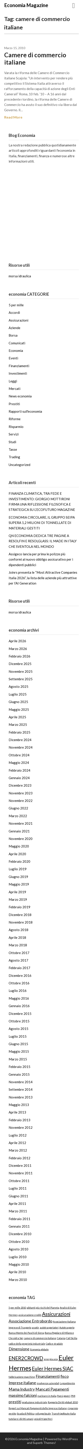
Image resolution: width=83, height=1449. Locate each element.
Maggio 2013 (19, 1105)
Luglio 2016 (18, 991)
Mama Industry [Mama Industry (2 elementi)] (22, 1389)
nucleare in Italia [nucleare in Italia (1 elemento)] (46, 1395)
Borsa (13, 335)
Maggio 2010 (19, 1264)
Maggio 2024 (19, 763)
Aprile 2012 (17, 1143)
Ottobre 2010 (19, 1242)
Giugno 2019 (18, 877)
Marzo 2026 (18, 649)
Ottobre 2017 (19, 953)
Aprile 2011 (17, 1204)
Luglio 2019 (18, 869)
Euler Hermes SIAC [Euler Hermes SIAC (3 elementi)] (52, 1369)
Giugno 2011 (18, 1196)
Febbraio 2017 (19, 968)
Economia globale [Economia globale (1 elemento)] (39, 1349)
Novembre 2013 (21, 1097)
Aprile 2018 (17, 937)
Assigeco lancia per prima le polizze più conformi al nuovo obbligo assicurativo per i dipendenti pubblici (41, 559)
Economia (16, 351)
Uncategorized (19, 465)
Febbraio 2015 (19, 1067)
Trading (14, 457)
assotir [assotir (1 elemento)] (35, 1327)
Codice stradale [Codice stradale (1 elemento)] (54, 1343)
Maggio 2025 (19, 709)
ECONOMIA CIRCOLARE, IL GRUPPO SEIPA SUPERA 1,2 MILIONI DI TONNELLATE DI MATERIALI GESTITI (42, 522)
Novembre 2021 (21, 823)
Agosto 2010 (18, 1249)
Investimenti (18, 373)
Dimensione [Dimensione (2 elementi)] (19, 1349)
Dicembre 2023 (20, 785)
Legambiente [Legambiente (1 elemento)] (67, 1383)
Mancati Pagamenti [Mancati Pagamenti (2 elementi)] (52, 1389)
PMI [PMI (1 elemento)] (73, 1395)
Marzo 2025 (18, 724)
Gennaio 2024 (19, 778)
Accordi (14, 312)
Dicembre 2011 (20, 1165)
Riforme (15, 419)
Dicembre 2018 (20, 915)
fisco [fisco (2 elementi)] (64, 1376)
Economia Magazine (26, 5)
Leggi (13, 381)
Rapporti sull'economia (25, 411)
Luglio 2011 (18, 1188)
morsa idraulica (20, 276)
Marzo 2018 (18, 945)
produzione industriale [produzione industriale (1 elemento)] (34, 1402)
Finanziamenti (19, 366)
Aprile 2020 (17, 854)
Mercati (14, 389)
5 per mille (16, 305)
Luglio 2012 (18, 1135)
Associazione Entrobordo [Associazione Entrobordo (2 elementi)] (30, 1321)
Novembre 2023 (21, 793)
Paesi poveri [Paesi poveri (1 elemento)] (63, 1395)
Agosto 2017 (18, 960)
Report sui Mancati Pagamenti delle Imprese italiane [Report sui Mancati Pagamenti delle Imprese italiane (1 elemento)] (38, 1408)
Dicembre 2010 (20, 1234)
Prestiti (14, 404)
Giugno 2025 (18, 702)
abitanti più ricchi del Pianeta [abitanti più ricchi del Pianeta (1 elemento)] (43, 1307)
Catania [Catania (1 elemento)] (61, 1338)
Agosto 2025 (18, 686)
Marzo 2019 (18, 899)
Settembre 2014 (21, 1089)
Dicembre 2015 (20, 1014)
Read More (13, 117)
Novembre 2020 (21, 839)
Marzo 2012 (18, 1150)
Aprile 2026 (17, 641)
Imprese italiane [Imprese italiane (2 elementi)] (22, 1382)
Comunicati (17, 343)
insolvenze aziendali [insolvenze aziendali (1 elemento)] (48, 1383)
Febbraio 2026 (19, 656)
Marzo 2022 (18, 816)
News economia (20, 396)
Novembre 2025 (21, 671)
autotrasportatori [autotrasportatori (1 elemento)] (49, 1327)
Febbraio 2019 (19, 907)
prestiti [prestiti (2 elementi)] (15, 1401)
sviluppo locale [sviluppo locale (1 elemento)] (43, 1413)
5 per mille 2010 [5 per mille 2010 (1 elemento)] (17, 1307)
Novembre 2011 (21, 1173)
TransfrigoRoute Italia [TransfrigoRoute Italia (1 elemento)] (64, 1413)
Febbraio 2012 (19, 1158)
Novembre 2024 (21, 747)
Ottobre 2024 (19, 755)
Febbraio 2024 (19, 770)
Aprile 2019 (17, 892)
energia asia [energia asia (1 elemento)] (51, 1359)
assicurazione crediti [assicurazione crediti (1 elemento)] (29, 1314)
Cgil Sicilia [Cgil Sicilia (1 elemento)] (71, 1338)
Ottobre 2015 (19, 1021)
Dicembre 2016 (20, 976)
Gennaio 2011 (19, 1226)
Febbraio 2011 (19, 1219)
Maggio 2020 (19, 846)
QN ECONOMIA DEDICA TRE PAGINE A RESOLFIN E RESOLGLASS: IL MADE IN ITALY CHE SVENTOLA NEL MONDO (43, 541)
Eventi (13, 358)
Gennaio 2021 (19, 831)
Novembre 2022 (21, 801)
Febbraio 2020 (19, 861)
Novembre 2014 (21, 1082)
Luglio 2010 (18, 1257)
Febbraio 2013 (19, 1120)
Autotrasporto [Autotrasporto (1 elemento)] (66, 1327)
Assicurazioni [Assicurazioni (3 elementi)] (56, 1314)
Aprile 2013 (17, 1112)
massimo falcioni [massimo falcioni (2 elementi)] (23, 1395)
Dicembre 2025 (20, 664)
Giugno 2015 (18, 1044)
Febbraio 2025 (19, 732)
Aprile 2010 (17, 1272)
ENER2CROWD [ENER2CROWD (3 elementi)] (26, 1358)
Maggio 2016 (19, 998)
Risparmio (16, 427)
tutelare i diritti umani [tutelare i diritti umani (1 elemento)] (21, 1418)
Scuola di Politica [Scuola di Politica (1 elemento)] (26, 1413)
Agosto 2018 (18, 930)
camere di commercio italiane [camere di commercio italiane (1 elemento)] (40, 1338)
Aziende (14, 328)
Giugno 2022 (18, 808)
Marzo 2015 (18, 1059)
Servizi (14, 434)
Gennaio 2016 (19, 1006)
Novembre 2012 (21, 1127)
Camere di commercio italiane (35, 58)
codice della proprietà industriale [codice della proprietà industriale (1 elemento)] (27, 1343)
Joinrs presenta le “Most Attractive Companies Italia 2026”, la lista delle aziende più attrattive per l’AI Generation (43, 577)
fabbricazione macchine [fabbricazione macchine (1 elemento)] (22, 1376)
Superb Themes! (44, 1443)
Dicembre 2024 (20, 740)
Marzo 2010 (18, 1280)
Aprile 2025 (17, 717)
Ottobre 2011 (19, 1181)
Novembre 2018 (21, 922)
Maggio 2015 (19, 1051)
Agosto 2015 (18, 1029)
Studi (12, 442)
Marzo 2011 (18, 1211)
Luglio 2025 (18, 694)
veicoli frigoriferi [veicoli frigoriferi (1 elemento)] (43, 1418)
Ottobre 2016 (19, 983)
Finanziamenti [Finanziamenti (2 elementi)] (48, 1376)
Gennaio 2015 (19, 1074)
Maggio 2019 (19, 884)
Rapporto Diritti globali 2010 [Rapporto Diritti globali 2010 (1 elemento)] (63, 1402)
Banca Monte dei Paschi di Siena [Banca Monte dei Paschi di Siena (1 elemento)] (26, 1332)
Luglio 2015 (18, 1036)
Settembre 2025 (21, 679)
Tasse (13, 449)
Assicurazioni (18, 320)
